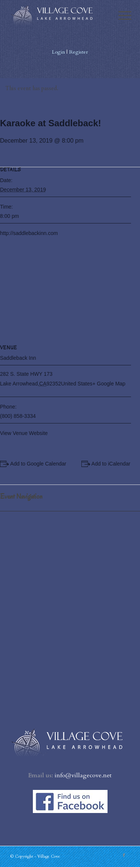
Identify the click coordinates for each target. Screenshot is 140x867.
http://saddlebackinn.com (29, 233)
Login (58, 51)
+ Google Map (109, 384)
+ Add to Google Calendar (36, 464)
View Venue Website (24, 433)
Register (78, 51)
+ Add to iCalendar (109, 464)
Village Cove (48, 856)
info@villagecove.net (83, 775)
